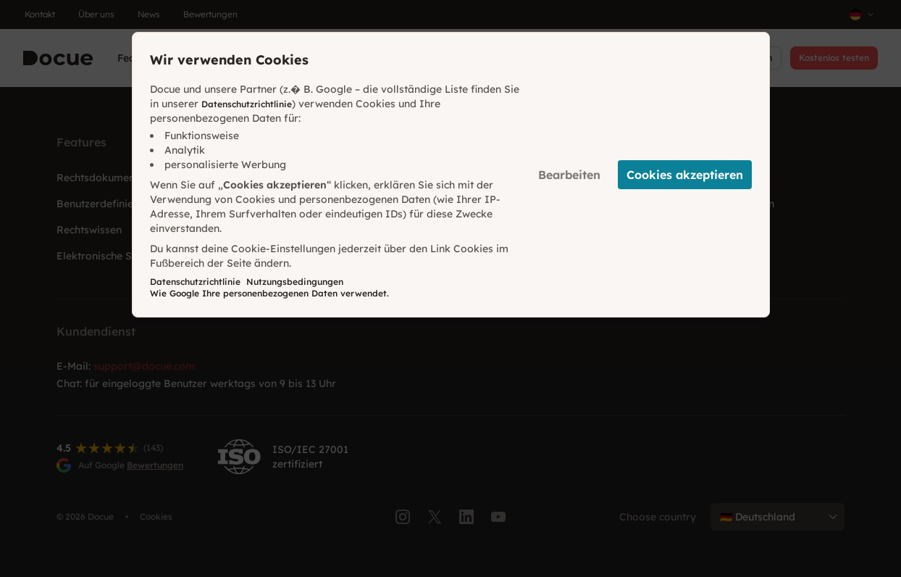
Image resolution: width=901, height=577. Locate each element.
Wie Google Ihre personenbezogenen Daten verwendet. (269, 293)
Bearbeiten (569, 174)
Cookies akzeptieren (684, 174)
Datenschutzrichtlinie (246, 104)
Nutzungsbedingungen (294, 281)
